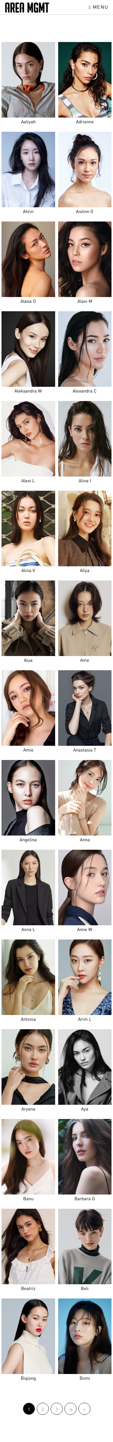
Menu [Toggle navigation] (98, 7)
